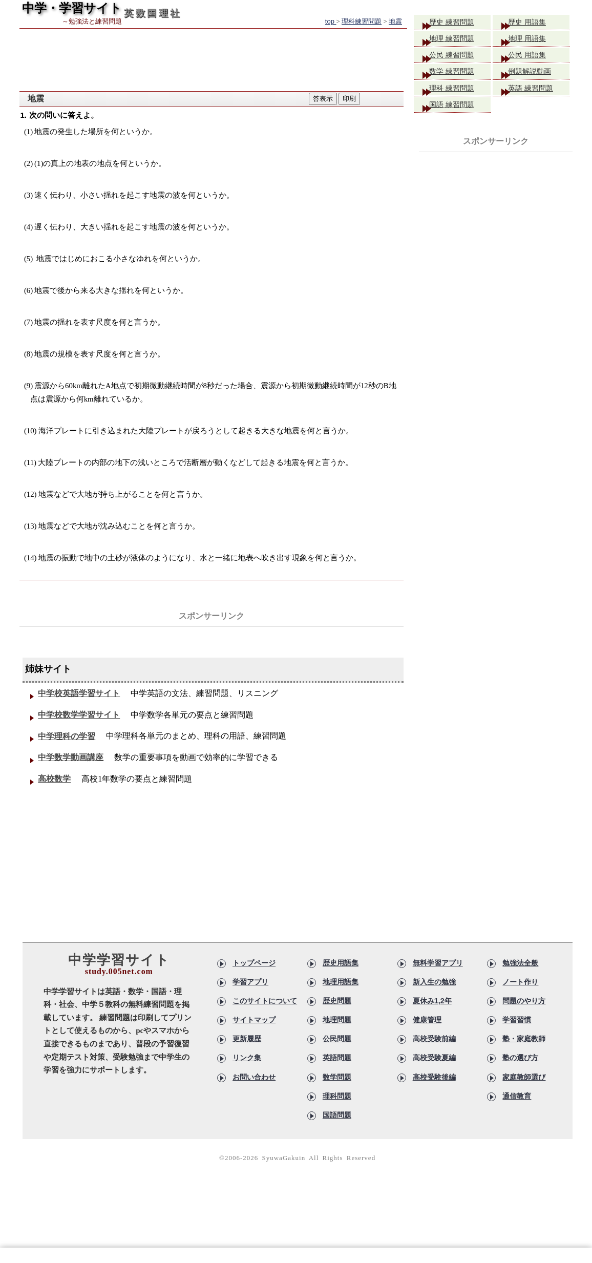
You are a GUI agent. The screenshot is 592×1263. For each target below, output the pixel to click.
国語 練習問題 (459, 115)
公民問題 (337, 1072)
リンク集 (246, 1089)
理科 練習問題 (459, 96)
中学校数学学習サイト (81, 726)
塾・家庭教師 (523, 1072)
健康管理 (427, 1054)
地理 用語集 (534, 41)
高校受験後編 (434, 1107)
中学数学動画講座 (73, 785)
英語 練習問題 (538, 96)
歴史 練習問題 (459, 22)
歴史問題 (337, 1037)
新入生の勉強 (434, 1019)
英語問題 (337, 1089)
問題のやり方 (523, 1037)
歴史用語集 (340, 1001)
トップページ (254, 1001)
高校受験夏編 (434, 1089)
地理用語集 (340, 1019)
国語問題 (337, 1143)
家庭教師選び (523, 1107)
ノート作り (520, 1019)
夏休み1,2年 (432, 1037)
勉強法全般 (520, 1001)
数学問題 (337, 1107)
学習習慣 (516, 1054)
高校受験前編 (434, 1072)
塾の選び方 (520, 1089)
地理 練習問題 (459, 41)
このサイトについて (264, 1037)
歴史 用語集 (534, 22)
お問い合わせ (254, 1107)
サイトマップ (254, 1054)
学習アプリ (250, 1019)
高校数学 (56, 814)
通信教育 (516, 1125)
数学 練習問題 (459, 78)
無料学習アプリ (438, 1001)
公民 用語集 (534, 59)
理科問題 (337, 1125)
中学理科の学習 (69, 755)
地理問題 (337, 1054)
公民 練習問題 (459, 59)
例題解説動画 (537, 78)
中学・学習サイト (72, 8)
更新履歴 (246, 1072)
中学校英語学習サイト (81, 697)
